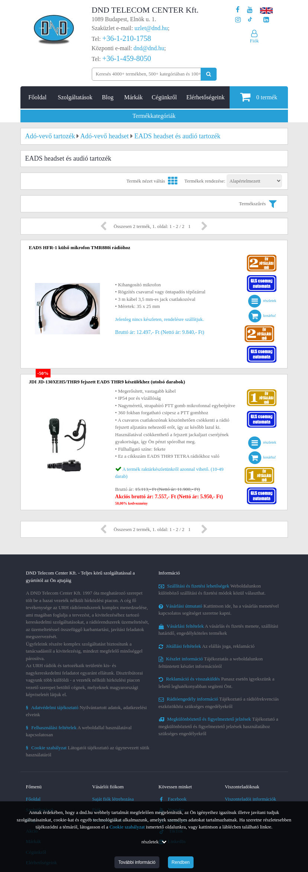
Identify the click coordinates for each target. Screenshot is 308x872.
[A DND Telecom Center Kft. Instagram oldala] (238, 20)
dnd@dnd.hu (148, 48)
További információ (136, 862)
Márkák (133, 97)
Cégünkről (164, 97)
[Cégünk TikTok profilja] (249, 20)
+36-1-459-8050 (126, 58)
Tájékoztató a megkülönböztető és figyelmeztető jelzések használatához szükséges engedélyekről (218, 726)
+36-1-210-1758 (126, 38)
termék (258, 96)
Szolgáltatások (75, 97)
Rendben (181, 862)
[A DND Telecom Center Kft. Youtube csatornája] (250, 10)
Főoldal (37, 97)
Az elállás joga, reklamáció (207, 646)
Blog (107, 97)
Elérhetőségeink (205, 97)
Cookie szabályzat (127, 827)
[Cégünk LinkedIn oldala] (266, 20)
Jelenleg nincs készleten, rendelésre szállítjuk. (159, 319)
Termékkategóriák (153, 116)
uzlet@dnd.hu (151, 28)
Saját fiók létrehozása (113, 799)
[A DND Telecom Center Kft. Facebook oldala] (238, 10)
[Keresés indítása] (209, 74)
